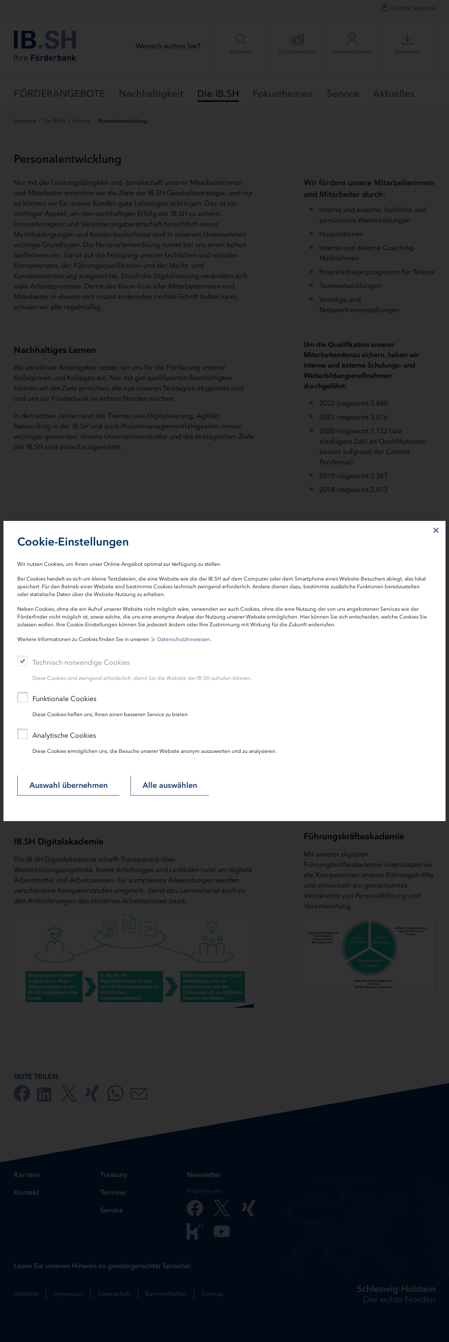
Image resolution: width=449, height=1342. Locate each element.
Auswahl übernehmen (68, 785)
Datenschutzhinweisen (183, 639)
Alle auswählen (170, 785)
